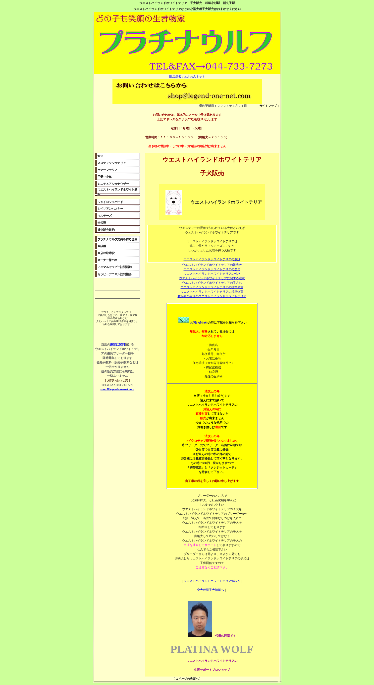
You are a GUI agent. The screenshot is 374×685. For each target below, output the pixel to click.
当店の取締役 (106, 253)
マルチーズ (105, 215)
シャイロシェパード (110, 202)
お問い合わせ (192, 322)
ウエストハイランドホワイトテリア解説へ (212, 581)
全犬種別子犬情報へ (210, 590)
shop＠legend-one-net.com (117, 389)
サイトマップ (268, 106)
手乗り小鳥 (105, 177)
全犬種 (102, 222)
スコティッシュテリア (112, 163)
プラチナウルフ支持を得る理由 (117, 239)
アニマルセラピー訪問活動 (115, 267)
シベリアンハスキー (110, 208)
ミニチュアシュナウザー (113, 184)
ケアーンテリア (107, 170)
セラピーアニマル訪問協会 (115, 274)
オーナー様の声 (107, 260)
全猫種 (102, 246)
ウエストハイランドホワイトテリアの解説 (212, 259)
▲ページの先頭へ (187, 679)
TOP (100, 156)
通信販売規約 (106, 230)
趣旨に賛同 (117, 344)
